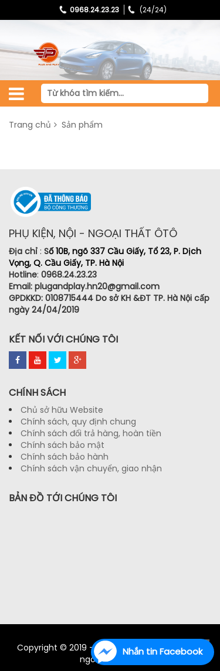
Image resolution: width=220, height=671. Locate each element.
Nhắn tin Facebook (162, 651)
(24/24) (145, 10)
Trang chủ (30, 125)
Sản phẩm (81, 125)
